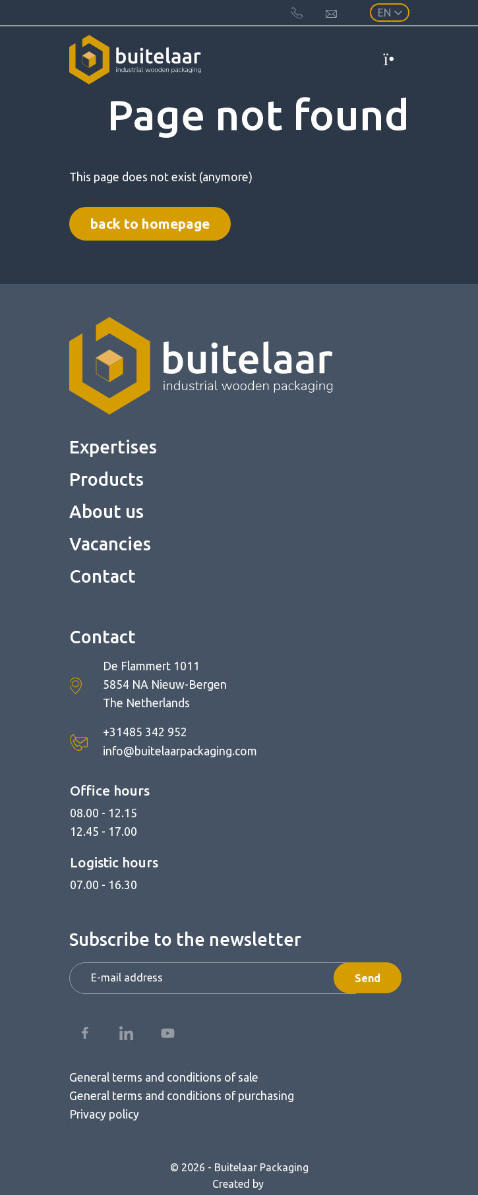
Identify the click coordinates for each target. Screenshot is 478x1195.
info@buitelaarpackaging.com (180, 751)
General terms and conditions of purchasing (181, 1096)
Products (106, 479)
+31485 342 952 (145, 732)
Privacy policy (104, 1114)
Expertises (113, 447)
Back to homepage (150, 223)
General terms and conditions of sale (163, 1077)
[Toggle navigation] (396, 59)
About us (106, 511)
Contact (102, 576)
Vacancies (110, 544)
